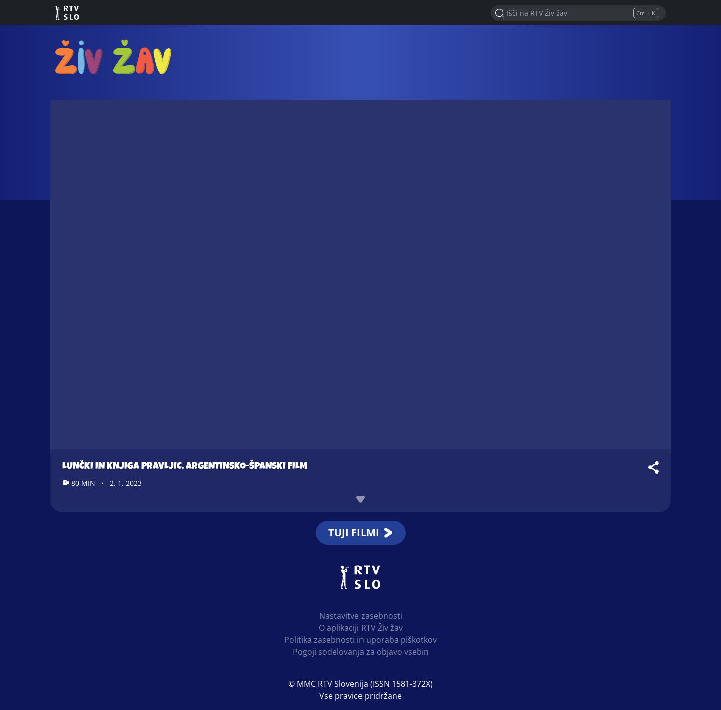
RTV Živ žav (113, 56)
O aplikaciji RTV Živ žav (361, 627)
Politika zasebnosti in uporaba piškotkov (360, 639)
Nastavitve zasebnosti (360, 615)
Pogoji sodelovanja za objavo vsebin (361, 651)
